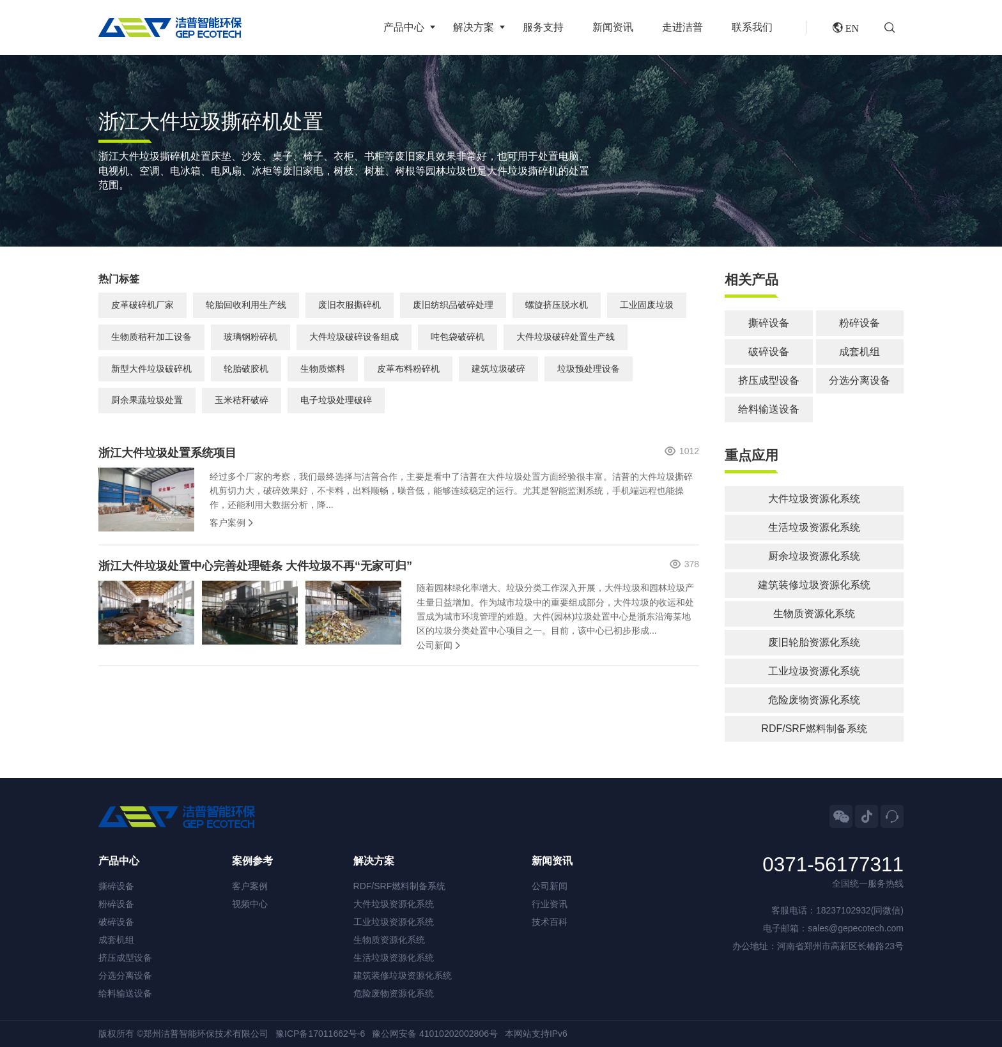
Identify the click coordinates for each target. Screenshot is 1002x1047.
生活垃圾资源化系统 (814, 527)
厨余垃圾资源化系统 (814, 556)
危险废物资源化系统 (814, 699)
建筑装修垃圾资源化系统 (814, 584)
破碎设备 (768, 351)
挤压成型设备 (768, 380)
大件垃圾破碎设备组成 (354, 337)
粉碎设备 (859, 322)
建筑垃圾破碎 (498, 368)
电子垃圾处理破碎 (336, 400)
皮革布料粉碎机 (408, 368)
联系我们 (752, 27)
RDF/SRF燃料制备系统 (814, 728)
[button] (894, 27)
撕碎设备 (768, 322)
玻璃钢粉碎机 (250, 337)
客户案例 (227, 522)
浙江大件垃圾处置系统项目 (167, 453)
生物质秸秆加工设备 (151, 337)
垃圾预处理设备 (588, 368)
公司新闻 (434, 645)
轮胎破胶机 (246, 368)
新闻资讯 (612, 27)
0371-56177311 (833, 865)
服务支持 (543, 27)
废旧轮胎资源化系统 (814, 642)
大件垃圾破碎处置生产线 (565, 337)
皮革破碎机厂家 (142, 305)
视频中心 (250, 904)
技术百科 (549, 922)
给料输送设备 (768, 409)
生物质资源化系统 (814, 613)
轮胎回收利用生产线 (246, 305)
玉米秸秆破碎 (241, 400)
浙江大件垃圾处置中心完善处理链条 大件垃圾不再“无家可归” (255, 566)
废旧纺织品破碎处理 (453, 305)
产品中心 (403, 27)
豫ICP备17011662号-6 (320, 1033)
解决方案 (473, 27)
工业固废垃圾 (647, 305)
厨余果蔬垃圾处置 (147, 400)
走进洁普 (682, 27)
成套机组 (859, 351)
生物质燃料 (322, 368)
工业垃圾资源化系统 (814, 671)
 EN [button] (846, 27)
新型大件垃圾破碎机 (151, 368)
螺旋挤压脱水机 (556, 305)
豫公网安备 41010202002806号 (435, 1033)
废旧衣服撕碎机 (349, 305)
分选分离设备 (859, 380)
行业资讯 (549, 904)
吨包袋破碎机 (457, 337)
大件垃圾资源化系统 (814, 498)
